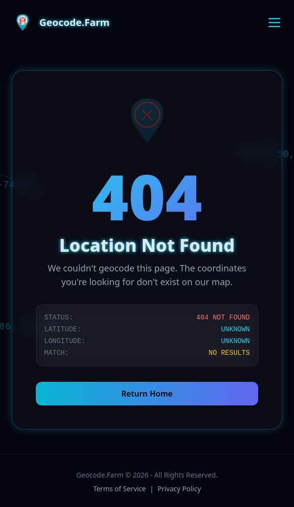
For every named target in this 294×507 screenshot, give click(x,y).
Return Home (146, 393)
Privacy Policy (179, 488)
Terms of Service (119, 488)
